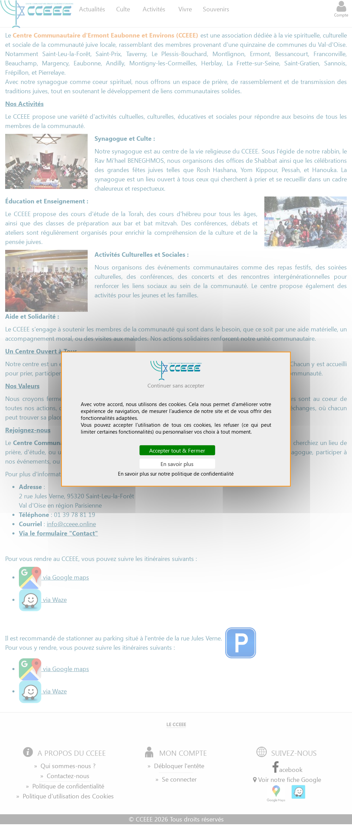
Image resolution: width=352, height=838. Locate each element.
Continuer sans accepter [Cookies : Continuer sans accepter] (176, 385)
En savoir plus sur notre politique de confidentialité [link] (176, 473)
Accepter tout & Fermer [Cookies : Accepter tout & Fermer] (177, 450)
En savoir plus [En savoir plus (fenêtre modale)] (177, 463)
